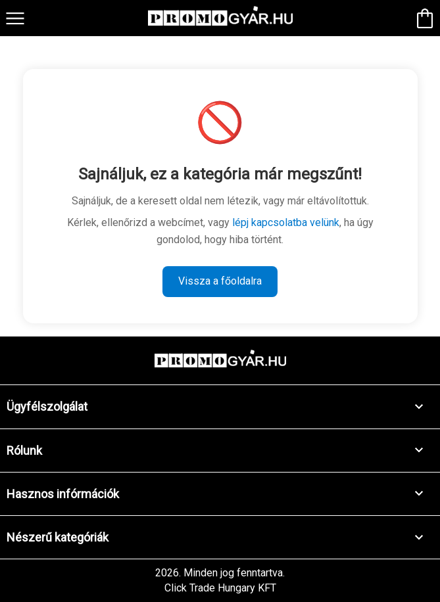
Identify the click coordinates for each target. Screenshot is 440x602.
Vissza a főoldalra (220, 281)
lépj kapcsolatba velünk (285, 222)
